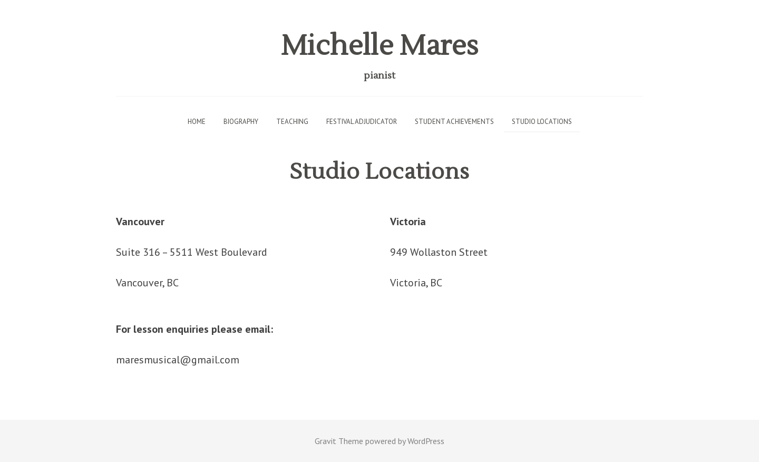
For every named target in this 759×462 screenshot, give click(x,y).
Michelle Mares (379, 46)
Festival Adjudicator (361, 121)
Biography (240, 121)
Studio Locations (542, 121)
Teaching (292, 121)
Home (197, 121)
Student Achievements (454, 121)
